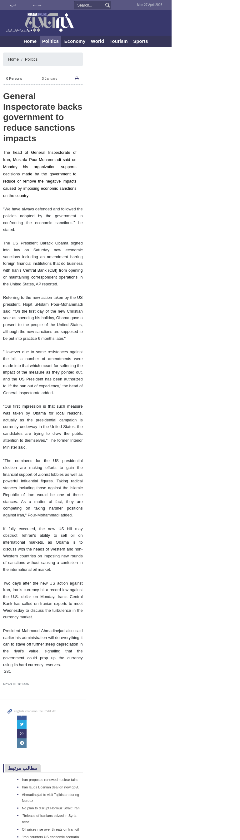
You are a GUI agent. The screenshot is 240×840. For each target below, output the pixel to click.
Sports (175, 41)
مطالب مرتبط (30, 629)
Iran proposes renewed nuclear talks (57, 640)
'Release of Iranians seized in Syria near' (60, 671)
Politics (84, 41)
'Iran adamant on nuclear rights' (53, 754)
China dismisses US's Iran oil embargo (59, 775)
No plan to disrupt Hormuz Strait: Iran (58, 663)
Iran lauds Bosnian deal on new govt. (58, 648)
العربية (20, 5)
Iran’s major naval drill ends (50, 709)
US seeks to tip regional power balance (59, 731)
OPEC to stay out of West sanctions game (62, 783)
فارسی (31, 5)
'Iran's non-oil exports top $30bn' (54, 724)
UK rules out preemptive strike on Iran (58, 746)
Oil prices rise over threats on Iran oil (57, 678)
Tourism (153, 41)
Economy (109, 41)
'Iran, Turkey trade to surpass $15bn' (57, 739)
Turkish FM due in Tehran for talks (55, 701)
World (131, 41)
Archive (54, 5)
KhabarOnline (45, 23)
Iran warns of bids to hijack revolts (55, 716)
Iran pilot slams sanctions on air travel (58, 694)
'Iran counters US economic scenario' (58, 686)
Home (64, 41)
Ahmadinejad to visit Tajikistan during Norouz (64, 656)
